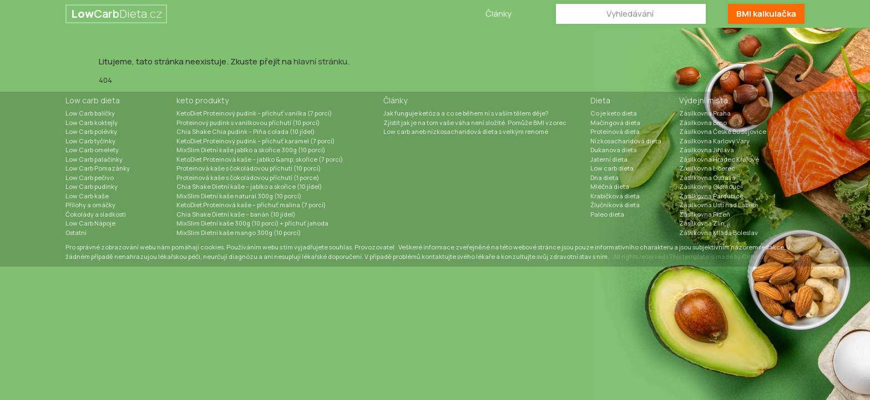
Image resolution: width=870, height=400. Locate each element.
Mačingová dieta (615, 122)
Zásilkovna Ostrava (707, 177)
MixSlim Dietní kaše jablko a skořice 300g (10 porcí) (250, 150)
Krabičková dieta (615, 196)
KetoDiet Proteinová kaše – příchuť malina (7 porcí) (251, 205)
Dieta (600, 100)
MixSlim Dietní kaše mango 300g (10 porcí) (238, 232)
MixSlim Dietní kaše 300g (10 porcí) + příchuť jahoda (252, 223)
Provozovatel (374, 247)
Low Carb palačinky (94, 159)
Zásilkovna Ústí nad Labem (718, 205)
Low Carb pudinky (91, 186)
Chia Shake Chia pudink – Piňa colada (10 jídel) (245, 131)
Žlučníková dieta (615, 205)
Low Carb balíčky (90, 113)
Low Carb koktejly (91, 122)
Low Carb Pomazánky (97, 168)
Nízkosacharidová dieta (625, 141)
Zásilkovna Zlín (702, 223)
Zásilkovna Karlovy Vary (714, 141)
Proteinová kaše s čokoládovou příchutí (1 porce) (247, 177)
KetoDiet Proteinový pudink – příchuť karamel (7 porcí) (255, 141)
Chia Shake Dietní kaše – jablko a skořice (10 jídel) (249, 186)
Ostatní (76, 232)
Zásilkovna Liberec (707, 168)
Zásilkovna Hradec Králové (719, 159)
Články (498, 13)
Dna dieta (604, 177)
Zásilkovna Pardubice (711, 196)
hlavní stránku (320, 61)
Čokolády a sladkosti (95, 214)
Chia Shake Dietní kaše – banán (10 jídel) (235, 214)
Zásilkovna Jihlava (706, 150)
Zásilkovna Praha (705, 113)
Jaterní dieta (609, 159)
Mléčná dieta (609, 186)
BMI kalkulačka (766, 13)
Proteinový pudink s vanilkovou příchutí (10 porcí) (248, 122)
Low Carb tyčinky (90, 141)
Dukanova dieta (613, 150)
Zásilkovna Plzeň (704, 214)
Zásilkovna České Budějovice (722, 131)
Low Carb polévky (91, 131)
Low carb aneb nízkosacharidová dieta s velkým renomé (465, 131)
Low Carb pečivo (89, 177)
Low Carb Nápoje (90, 223)
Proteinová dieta (615, 131)
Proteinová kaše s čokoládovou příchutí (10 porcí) (248, 168)
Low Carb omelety (92, 150)
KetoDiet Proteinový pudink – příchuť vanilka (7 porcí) (254, 113)
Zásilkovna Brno (703, 122)
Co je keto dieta (613, 113)
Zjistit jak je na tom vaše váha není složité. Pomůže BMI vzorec (474, 122)
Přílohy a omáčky (90, 205)
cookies (212, 247)
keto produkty (202, 100)
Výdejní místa (703, 100)
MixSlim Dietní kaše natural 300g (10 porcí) (238, 196)
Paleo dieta (607, 214)
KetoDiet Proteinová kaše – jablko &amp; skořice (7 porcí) (259, 159)
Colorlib (753, 256)
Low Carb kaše (87, 196)
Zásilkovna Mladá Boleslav (718, 232)
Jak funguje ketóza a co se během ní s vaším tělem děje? (465, 113)
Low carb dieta (92, 100)
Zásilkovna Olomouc (709, 186)
